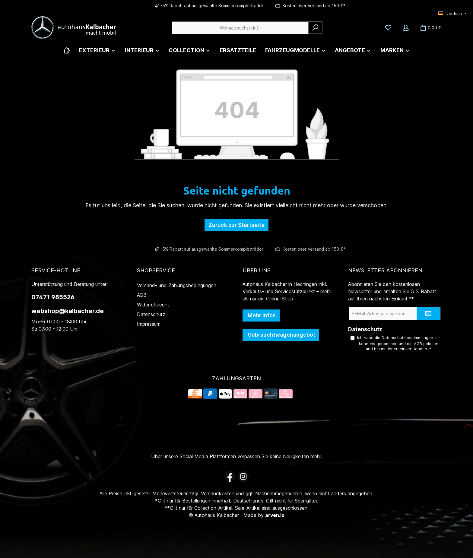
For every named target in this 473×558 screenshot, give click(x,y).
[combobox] (240, 27)
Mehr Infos (261, 315)
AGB (142, 295)
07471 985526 (53, 297)
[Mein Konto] (405, 28)
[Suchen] (315, 27)
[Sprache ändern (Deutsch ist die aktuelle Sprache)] (452, 13)
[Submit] (428, 313)
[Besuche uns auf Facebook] (230, 476)
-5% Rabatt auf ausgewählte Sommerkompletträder (211, 5)
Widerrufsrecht (153, 305)
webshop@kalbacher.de (67, 311)
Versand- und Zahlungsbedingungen (176, 285)
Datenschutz (151, 314)
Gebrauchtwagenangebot (280, 334)
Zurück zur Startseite (236, 225)
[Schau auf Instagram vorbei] (243, 476)
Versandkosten (217, 493)
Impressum (148, 324)
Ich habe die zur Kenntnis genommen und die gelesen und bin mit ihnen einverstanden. (398, 343)
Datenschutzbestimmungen (407, 337)
